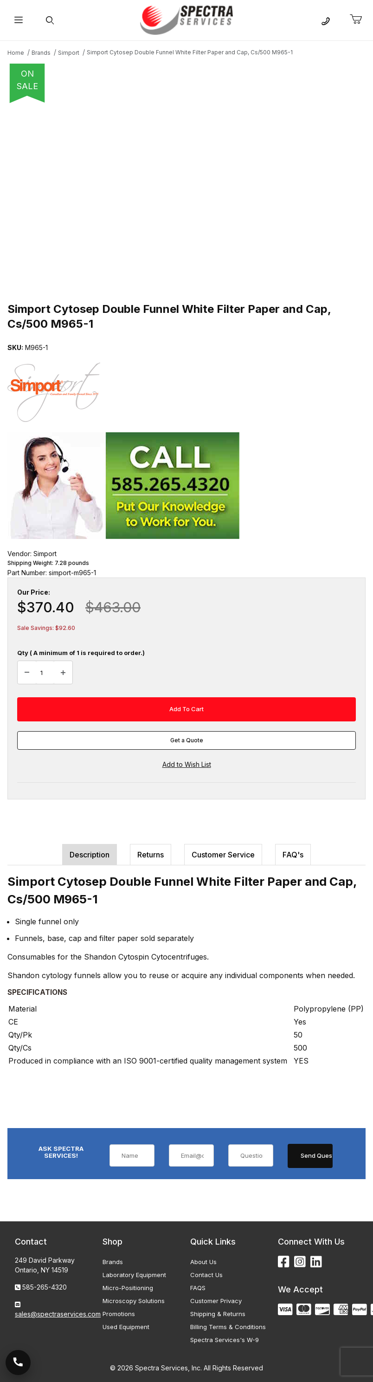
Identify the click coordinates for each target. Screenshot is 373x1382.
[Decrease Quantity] (27, 672)
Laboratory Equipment (134, 1274)
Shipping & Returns (217, 1313)
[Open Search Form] (49, 20)
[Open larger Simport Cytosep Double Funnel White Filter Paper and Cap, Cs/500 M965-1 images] (186, 199)
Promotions (119, 1313)
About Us (203, 1261)
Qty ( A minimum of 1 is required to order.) (81, 652)
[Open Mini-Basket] (359, 19)
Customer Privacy (216, 1300)
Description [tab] (89, 854)
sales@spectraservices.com (58, 1314)
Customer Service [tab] (223, 854)
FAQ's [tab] (293, 854)
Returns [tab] (150, 854)
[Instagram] (300, 1262)
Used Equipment (126, 1326)
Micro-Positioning (128, 1287)
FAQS (198, 1287)
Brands (113, 1261)
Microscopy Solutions (134, 1300)
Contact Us (206, 1274)
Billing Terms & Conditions (228, 1326)
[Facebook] (283, 1262)
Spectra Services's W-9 (224, 1339)
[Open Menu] (18, 20)
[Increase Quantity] (63, 672)
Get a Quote (186, 740)
